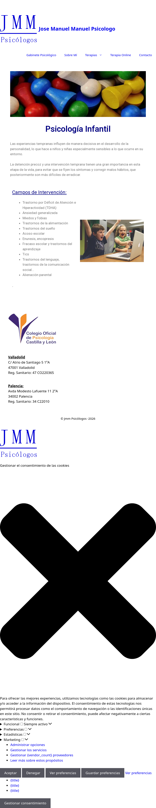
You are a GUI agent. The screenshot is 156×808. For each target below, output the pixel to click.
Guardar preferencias (103, 773)
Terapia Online (120, 55)
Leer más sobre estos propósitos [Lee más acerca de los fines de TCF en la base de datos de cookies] (36, 760)
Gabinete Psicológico (41, 55)
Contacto (145, 55)
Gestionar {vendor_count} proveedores (41, 755)
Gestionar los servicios (28, 750)
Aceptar (10, 773)
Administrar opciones (27, 744)
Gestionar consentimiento (25, 803)
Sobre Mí (70, 55)
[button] (78, 582)
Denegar (33, 773)
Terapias (95, 55)
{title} (14, 780)
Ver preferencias (63, 773)
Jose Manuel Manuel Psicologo (77, 29)
